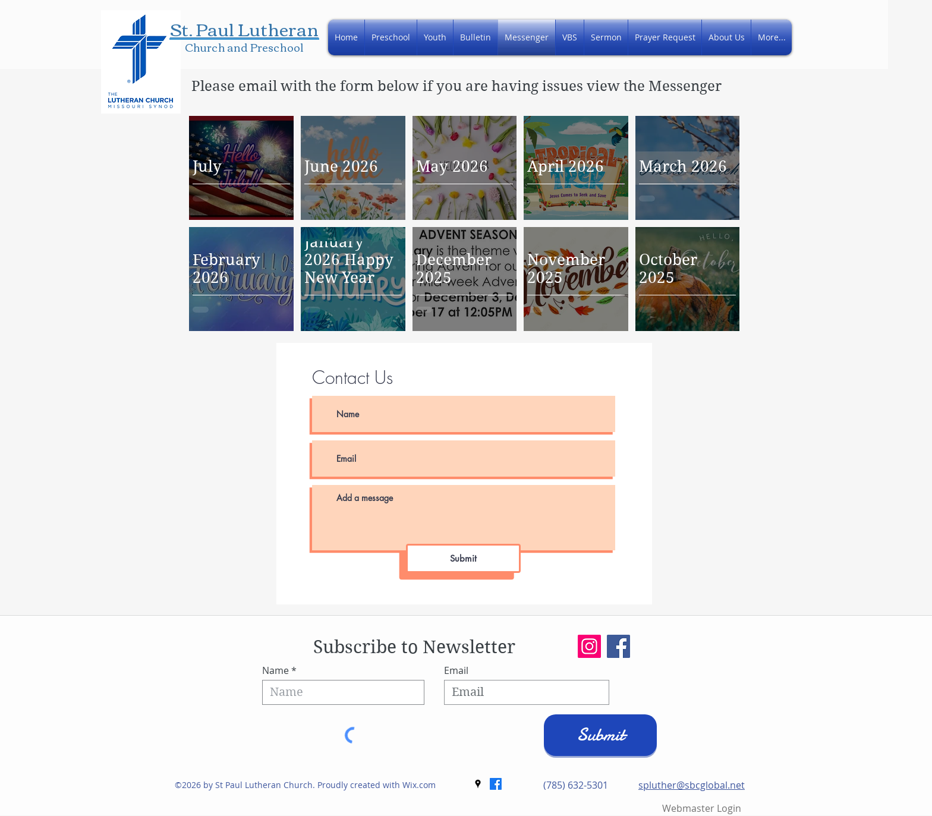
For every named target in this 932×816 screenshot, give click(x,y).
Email (456, 670)
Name (275, 670)
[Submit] (463, 558)
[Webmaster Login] (701, 808)
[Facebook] (618, 646)
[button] (726, 37)
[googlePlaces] (478, 784)
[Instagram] (589, 646)
